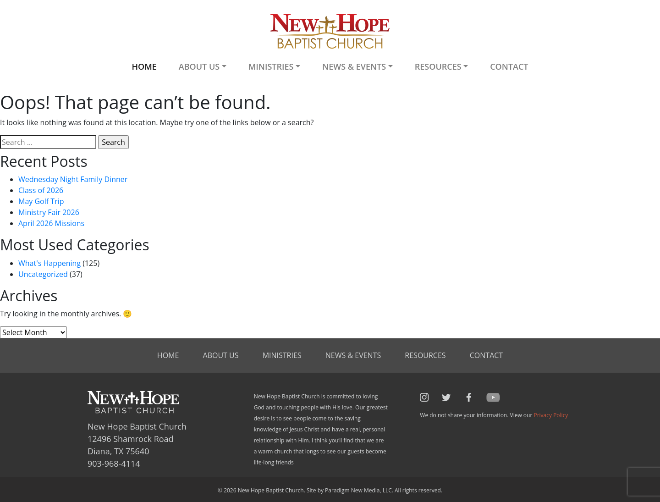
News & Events (353, 355)
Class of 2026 (40, 190)
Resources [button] (438, 66)
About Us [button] (199, 66)
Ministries (282, 355)
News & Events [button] (354, 66)
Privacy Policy (551, 415)
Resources (425, 355)
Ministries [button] (271, 66)
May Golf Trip (41, 201)
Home (144, 66)
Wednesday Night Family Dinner (72, 179)
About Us (221, 355)
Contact (509, 66)
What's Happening (49, 263)
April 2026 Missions (51, 223)
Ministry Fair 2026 (48, 212)
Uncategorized (43, 274)
